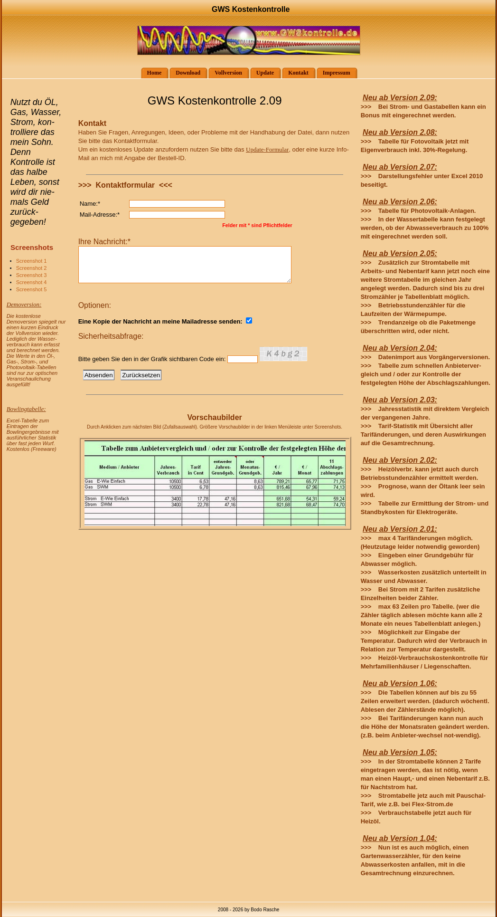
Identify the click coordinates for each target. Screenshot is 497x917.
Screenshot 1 (31, 261)
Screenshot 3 (31, 275)
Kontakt (295, 72)
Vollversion (225, 72)
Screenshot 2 (31, 268)
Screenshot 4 (31, 282)
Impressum (333, 72)
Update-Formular (267, 149)
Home (151, 72)
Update (262, 72)
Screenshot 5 (31, 289)
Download (184, 72)
